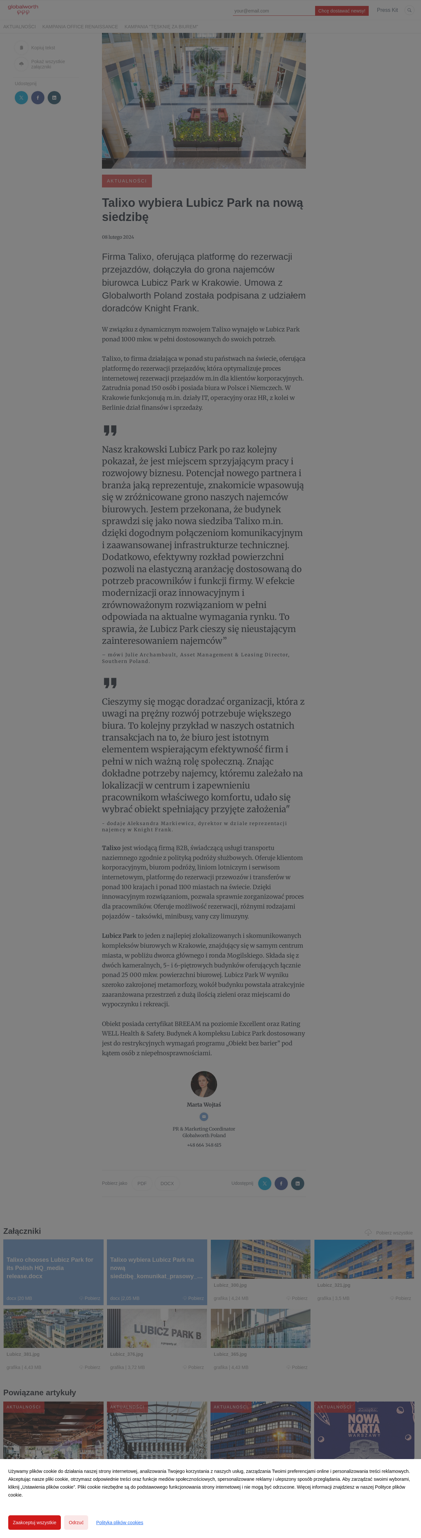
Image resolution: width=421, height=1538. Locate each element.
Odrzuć (76, 1522)
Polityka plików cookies (119, 1522)
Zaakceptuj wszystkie (34, 1522)
